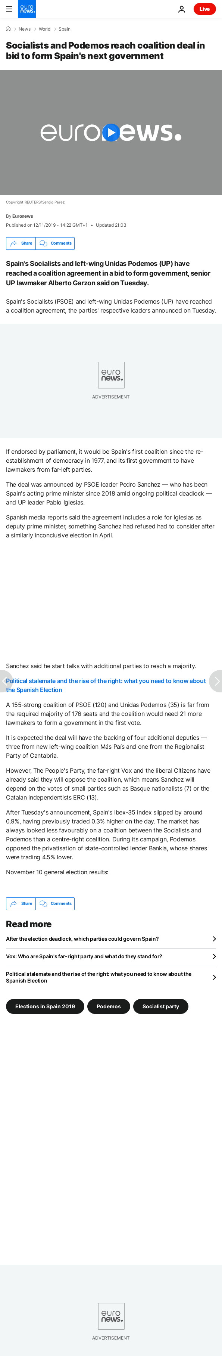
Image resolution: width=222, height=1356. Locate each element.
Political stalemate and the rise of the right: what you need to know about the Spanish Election (98, 977)
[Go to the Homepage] (27, 9)
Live (205, 9)
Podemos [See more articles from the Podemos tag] (109, 1006)
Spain (65, 29)
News (25, 29)
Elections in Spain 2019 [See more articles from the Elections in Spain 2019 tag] (45, 1006)
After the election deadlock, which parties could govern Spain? (82, 938)
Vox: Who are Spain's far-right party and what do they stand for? (84, 956)
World (44, 29)
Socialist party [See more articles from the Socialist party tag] (161, 1006)
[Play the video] (111, 132)
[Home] (8, 28)
